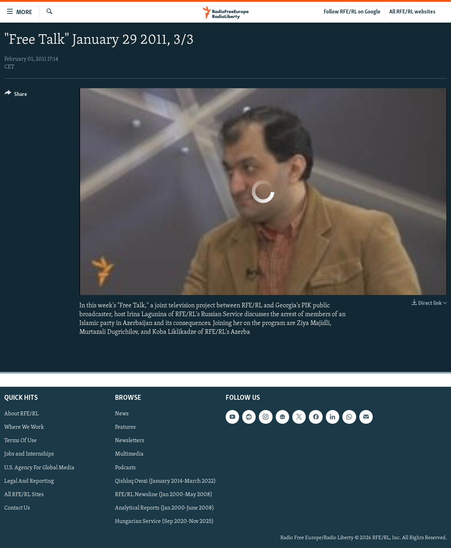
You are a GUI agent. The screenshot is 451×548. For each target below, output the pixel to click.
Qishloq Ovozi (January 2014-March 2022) (165, 481)
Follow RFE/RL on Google (352, 12)
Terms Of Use (20, 441)
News (122, 414)
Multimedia (129, 454)
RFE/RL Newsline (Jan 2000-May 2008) (163, 494)
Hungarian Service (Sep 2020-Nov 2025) (164, 521)
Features (125, 427)
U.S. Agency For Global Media (39, 467)
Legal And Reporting (29, 481)
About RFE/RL (21, 414)
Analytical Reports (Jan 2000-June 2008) (164, 508)
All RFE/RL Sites (24, 494)
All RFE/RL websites (412, 12)
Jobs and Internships (29, 454)
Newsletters (129, 441)
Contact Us (17, 508)
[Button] (16, 95)
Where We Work (24, 427)
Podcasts (125, 467)
